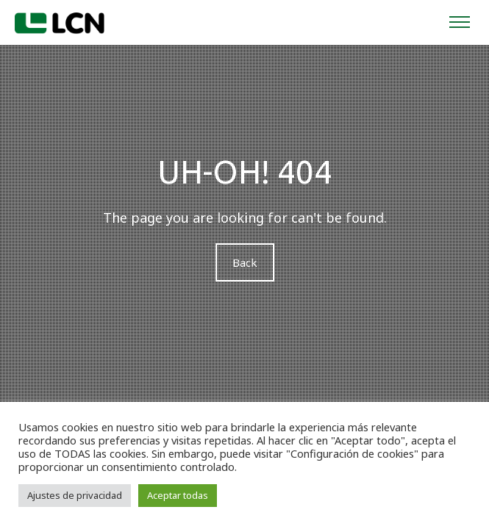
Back (244, 262)
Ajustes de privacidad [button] (74, 495)
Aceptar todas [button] (177, 495)
